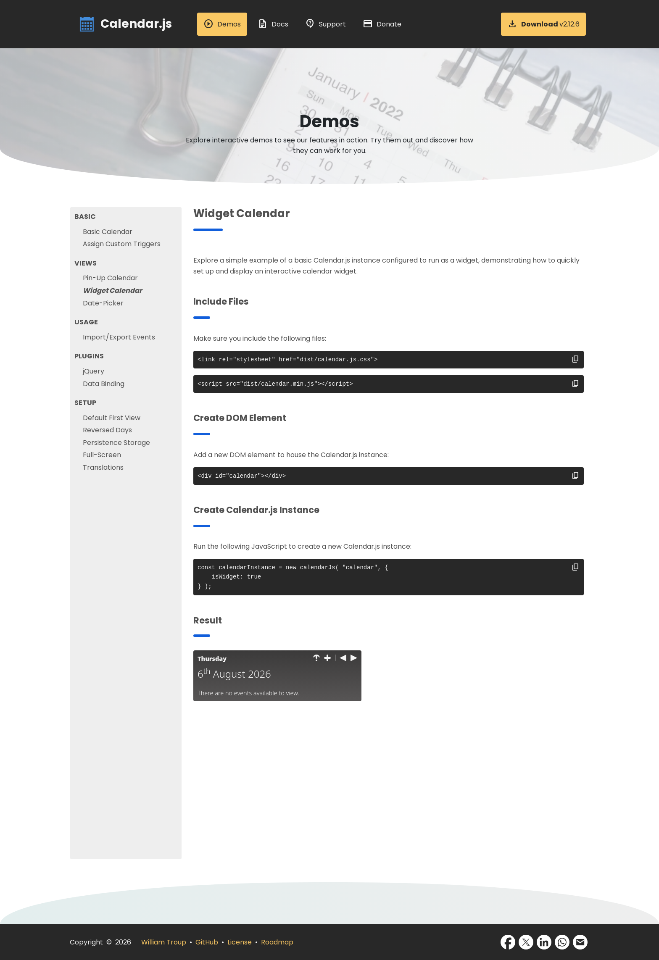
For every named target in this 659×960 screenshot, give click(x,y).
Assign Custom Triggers (122, 244)
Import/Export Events (119, 337)
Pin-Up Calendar (110, 278)
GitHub (206, 942)
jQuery (93, 371)
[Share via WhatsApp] (562, 942)
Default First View (111, 418)
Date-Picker (103, 303)
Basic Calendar (107, 232)
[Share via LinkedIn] (544, 942)
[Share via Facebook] (508, 942)
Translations (103, 467)
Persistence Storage (116, 442)
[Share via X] (526, 942)
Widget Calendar (112, 290)
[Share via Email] (580, 942)
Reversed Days (107, 430)
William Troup (163, 942)
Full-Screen (102, 455)
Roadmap (277, 942)
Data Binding (103, 384)
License (239, 942)
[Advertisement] (388, 800)
